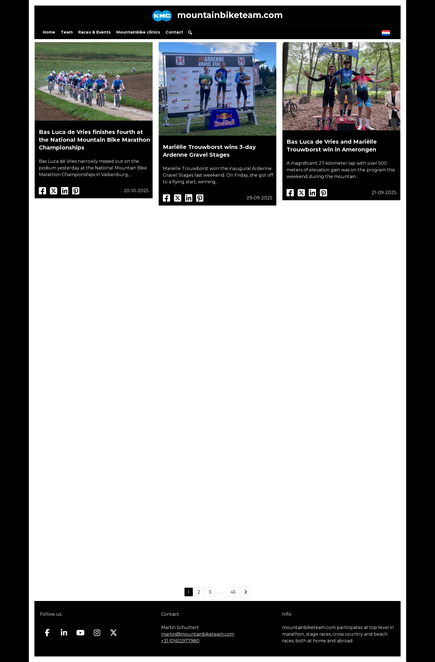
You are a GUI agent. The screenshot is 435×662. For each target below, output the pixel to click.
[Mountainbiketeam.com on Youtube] (80, 633)
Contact (174, 32)
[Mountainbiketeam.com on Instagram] (97, 633)
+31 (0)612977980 (180, 640)
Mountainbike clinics (138, 32)
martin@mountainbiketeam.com (197, 634)
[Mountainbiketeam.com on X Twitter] (113, 633)
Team (67, 32)
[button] (190, 32)
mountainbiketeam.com (230, 15)
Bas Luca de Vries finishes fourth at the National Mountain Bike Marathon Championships (94, 140)
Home (49, 32)
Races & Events (94, 32)
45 (233, 592)
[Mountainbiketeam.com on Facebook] (47, 633)
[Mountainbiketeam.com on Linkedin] (64, 633)
